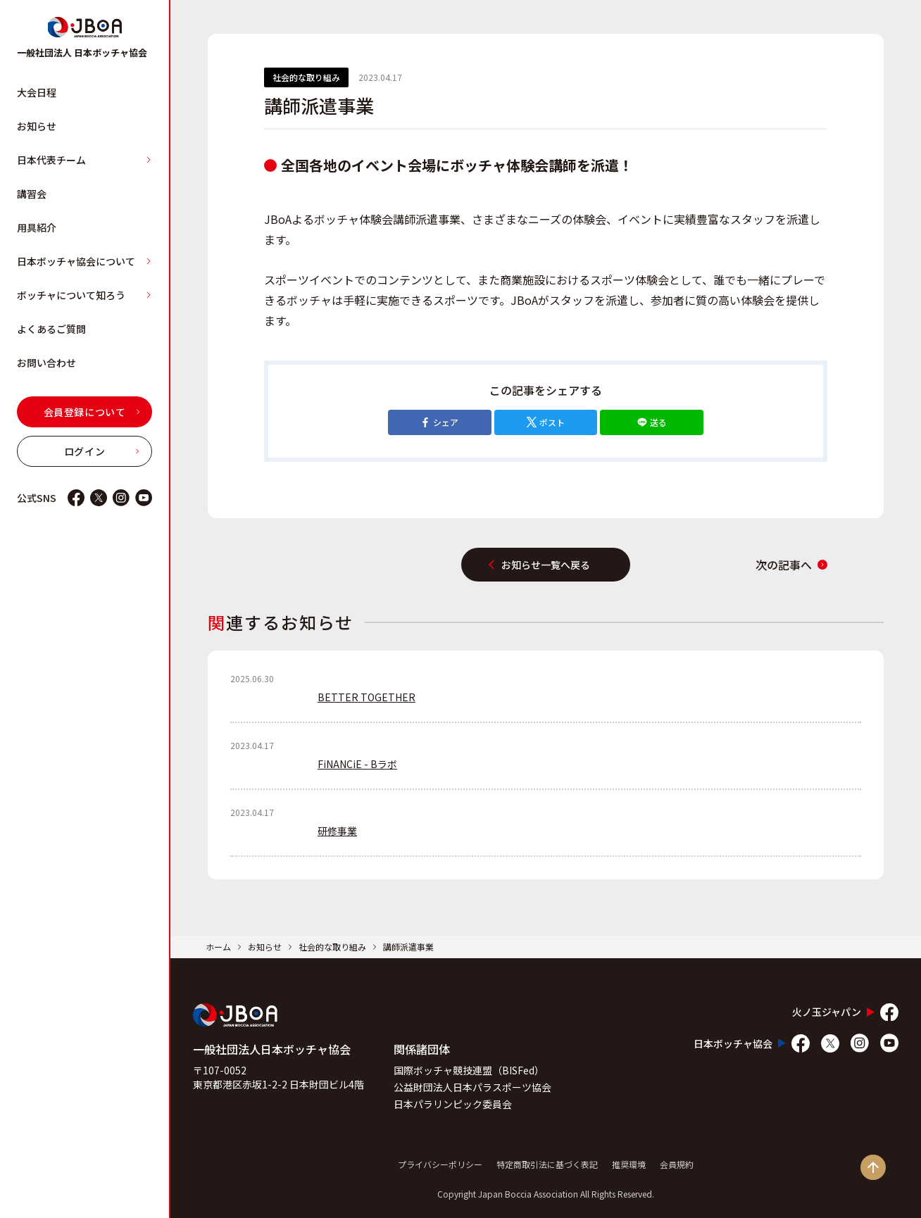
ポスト (546, 422)
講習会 (31, 194)
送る (652, 422)
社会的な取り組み (332, 947)
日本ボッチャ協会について (84, 261)
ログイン (102, 451)
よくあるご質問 (51, 329)
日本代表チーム (84, 160)
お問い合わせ (46, 363)
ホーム (218, 947)
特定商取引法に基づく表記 (547, 1164)
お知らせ (36, 126)
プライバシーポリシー (440, 1164)
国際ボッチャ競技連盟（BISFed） (469, 1070)
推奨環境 (629, 1164)
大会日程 (36, 92)
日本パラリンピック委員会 (453, 1104)
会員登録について (92, 412)
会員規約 (677, 1164)
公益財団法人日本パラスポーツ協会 (472, 1087)
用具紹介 (36, 227)
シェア (439, 422)
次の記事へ (791, 564)
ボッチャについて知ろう (84, 295)
